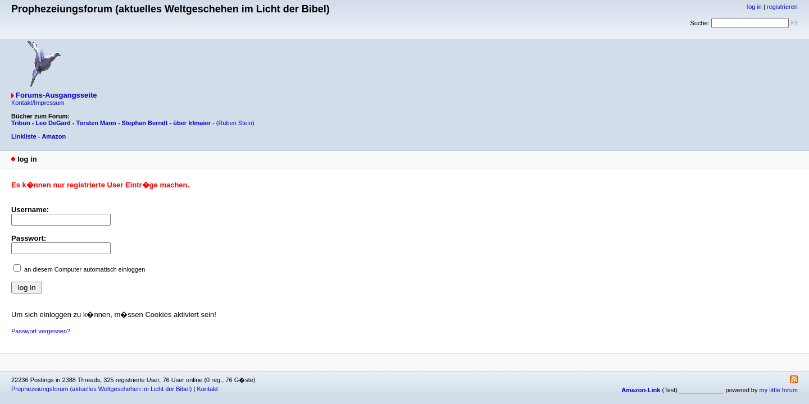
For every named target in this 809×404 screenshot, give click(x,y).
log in (754, 6)
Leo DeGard (52, 123)
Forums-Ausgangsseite (56, 95)
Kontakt (207, 388)
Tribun (20, 123)
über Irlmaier (192, 123)
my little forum (779, 390)
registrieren (782, 6)
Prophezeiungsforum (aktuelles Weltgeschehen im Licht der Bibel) (101, 388)
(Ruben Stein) (235, 123)
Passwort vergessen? (40, 331)
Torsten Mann (96, 123)
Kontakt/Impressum (38, 102)
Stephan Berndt (145, 123)
